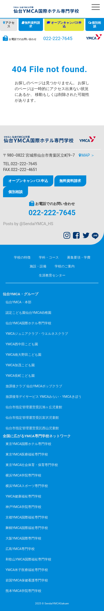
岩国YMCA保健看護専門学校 (27, 580)
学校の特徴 (22, 257)
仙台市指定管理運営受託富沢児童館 (32, 418)
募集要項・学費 (78, 257)
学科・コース (49, 257)
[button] (95, 7)
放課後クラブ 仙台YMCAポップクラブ (34, 386)
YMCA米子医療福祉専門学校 (27, 570)
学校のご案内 (65, 266)
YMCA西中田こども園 (22, 344)
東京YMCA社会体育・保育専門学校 (32, 465)
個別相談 (96, 24)
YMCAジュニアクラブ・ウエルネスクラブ (37, 334)
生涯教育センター (52, 275)
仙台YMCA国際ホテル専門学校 (28, 323)
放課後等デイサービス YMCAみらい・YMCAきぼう (44, 397)
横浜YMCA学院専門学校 (23, 475)
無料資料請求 (32, 24)
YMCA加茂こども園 (20, 365)
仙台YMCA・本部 (18, 302)
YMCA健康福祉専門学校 (23, 496)
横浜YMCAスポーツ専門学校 (27, 486)
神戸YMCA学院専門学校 (23, 507)
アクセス (9, 24)
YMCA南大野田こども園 (23, 355)
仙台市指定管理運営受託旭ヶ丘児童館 (34, 407)
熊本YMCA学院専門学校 (23, 591)
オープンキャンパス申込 (66, 24)
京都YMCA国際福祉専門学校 (27, 517)
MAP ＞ (88, 155)
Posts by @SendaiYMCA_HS (28, 224)
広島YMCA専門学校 (20, 549)
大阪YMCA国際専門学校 (23, 538)
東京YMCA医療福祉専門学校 (27, 454)
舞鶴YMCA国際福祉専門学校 (27, 528)
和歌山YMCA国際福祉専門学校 (28, 559)
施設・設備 (38, 266)
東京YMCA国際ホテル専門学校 (28, 444)
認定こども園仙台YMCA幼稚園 (28, 313)
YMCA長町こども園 (20, 376)
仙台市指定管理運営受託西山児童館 (32, 428)
